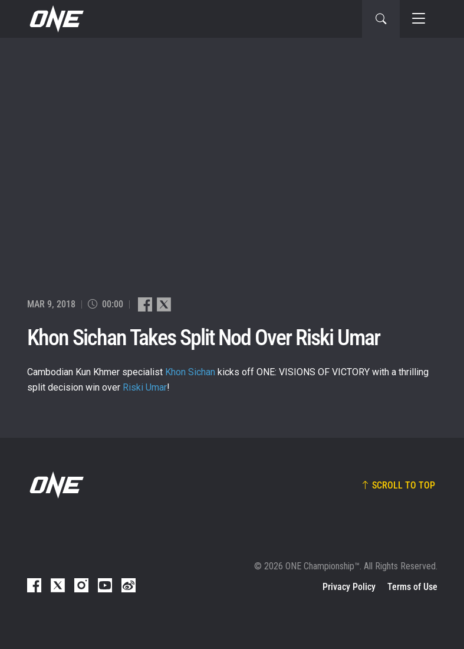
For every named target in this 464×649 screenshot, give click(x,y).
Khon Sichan (190, 372)
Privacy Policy (349, 586)
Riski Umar (145, 387)
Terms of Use (412, 586)
